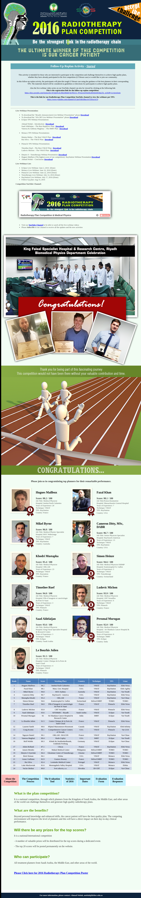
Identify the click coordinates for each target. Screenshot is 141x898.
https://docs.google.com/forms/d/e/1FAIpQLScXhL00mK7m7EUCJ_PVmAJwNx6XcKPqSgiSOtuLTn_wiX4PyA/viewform (73, 93)
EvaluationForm (101, 780)
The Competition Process (30, 780)
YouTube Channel (36, 225)
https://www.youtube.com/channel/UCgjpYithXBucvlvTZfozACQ (72, 99)
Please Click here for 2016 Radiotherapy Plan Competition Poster (51, 873)
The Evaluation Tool (52, 780)
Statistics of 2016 (69, 780)
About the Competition (10, 780)
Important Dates (85, 780)
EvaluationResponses (117, 780)
